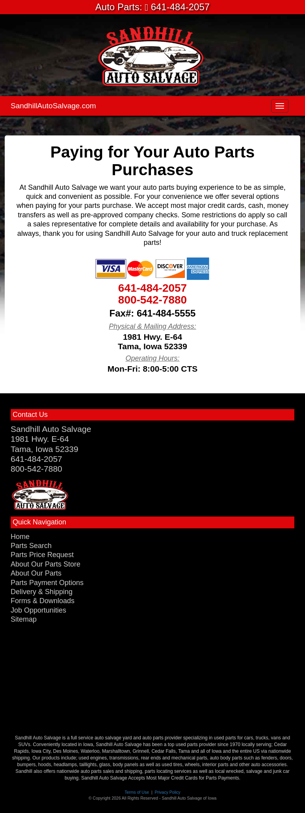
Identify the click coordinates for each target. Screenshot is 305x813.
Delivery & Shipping (42, 592)
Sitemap (24, 619)
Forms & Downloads (42, 601)
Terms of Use (137, 792)
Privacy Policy (167, 792)
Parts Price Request (42, 555)
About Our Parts (36, 573)
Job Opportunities (38, 610)
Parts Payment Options (47, 583)
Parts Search (31, 546)
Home (20, 537)
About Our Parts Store (45, 564)
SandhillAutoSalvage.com (53, 106)
